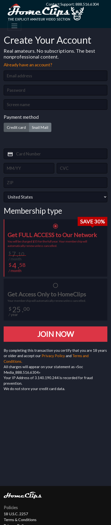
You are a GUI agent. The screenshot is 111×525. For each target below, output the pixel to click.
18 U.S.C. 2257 (16, 513)
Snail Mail (40, 127)
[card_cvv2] (82, 168)
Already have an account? (28, 64)
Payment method (21, 117)
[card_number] (55, 154)
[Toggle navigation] (14, 26)
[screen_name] (55, 104)
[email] (55, 76)
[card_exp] (29, 168)
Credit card (16, 127)
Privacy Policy (53, 355)
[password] (55, 90)
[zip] (55, 182)
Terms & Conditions (20, 519)
